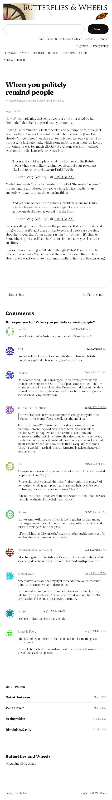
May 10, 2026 (99, 718)
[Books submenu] (95, 39)
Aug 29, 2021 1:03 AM (95, 549)
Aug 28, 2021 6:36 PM (95, 463)
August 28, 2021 (64, 176)
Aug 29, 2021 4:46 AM (54, 611)
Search (98, 29)
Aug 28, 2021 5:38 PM (95, 348)
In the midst (15, 718)
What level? (15, 708)
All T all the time (93, 294)
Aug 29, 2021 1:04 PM (95, 631)
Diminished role (18, 729)
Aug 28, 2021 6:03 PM (95, 372)
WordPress (100, 793)
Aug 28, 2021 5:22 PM (81, 328)
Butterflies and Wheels (28, 756)
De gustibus (16, 294)
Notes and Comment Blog (50, 100)
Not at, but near (18, 697)
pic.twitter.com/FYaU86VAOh (53, 169)
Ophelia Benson (25, 100)
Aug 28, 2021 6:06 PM (95, 407)
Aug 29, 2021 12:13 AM (95, 511)
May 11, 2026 (100, 697)
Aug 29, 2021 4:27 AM (95, 573)
